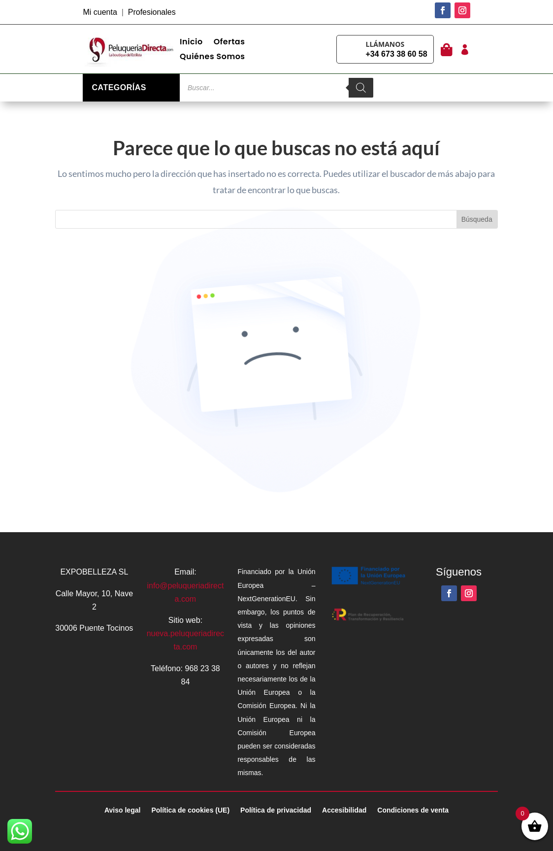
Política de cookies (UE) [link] (190, 810)
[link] (131, 49)
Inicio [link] (191, 42)
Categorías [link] (119, 87)
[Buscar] (361, 88)
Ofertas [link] (229, 42)
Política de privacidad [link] (275, 810)
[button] (443, 10)
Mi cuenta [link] (100, 12)
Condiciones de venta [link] (413, 810)
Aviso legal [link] (122, 810)
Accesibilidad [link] (344, 810)
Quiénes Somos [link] (212, 57)
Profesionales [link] (152, 12)
